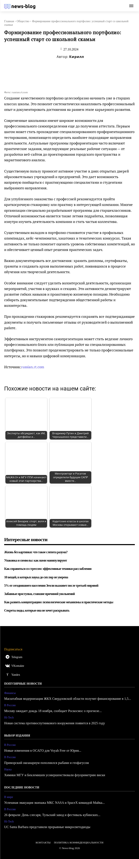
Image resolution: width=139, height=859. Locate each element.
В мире (8, 797)
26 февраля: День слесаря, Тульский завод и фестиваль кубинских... (52, 815)
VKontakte (17, 665)
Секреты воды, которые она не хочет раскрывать (36, 610)
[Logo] (19, 6)
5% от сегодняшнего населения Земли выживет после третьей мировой (51, 585)
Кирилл (76, 57)
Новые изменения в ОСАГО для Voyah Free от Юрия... (42, 750)
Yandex (15, 674)
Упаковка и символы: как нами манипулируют (35, 560)
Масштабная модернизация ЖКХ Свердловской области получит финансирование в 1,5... (67, 698)
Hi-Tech (9, 717)
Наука (7, 769)
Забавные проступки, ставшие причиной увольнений (39, 594)
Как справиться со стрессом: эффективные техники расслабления (47, 568)
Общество (23, 21)
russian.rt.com (32, 367)
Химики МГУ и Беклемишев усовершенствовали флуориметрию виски (54, 775)
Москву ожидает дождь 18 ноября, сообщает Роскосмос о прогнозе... (53, 711)
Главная (9, 21)
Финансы (10, 693)
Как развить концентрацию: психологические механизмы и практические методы (58, 602)
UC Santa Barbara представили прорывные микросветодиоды (47, 827)
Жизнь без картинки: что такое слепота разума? (36, 552)
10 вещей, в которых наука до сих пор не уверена (36, 577)
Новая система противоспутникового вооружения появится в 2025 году (54, 723)
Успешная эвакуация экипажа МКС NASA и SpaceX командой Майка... (54, 802)
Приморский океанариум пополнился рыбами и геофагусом (46, 763)
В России (10, 705)
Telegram (16, 657)
